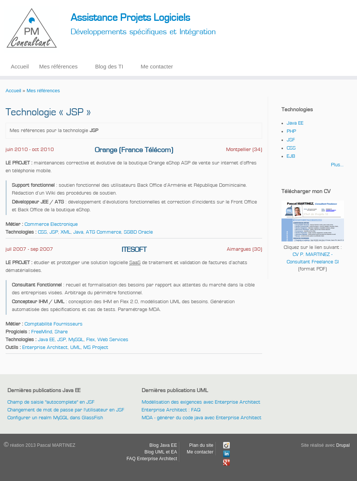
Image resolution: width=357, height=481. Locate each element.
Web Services (112, 339)
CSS (42, 232)
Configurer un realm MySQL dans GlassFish (55, 417)
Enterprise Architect (45, 347)
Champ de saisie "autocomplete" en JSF (50, 402)
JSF (291, 139)
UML (75, 347)
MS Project (95, 347)
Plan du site (201, 445)
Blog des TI (109, 66)
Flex (90, 339)
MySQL (76, 339)
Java (78, 232)
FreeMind (41, 331)
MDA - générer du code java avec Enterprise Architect (201, 417)
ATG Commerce (103, 232)
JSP (53, 232)
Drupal (343, 445)
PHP (291, 131)
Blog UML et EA (161, 452)
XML (66, 232)
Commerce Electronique (51, 224)
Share (61, 331)
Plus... (337, 164)
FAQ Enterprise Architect (151, 458)
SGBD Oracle (138, 232)
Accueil (20, 66)
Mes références (58, 66)
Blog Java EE (163, 445)
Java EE (46, 339)
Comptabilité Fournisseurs (54, 324)
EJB (291, 156)
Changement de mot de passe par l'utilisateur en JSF (65, 410)
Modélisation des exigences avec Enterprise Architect (201, 402)
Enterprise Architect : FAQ (171, 410)
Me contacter (157, 66)
